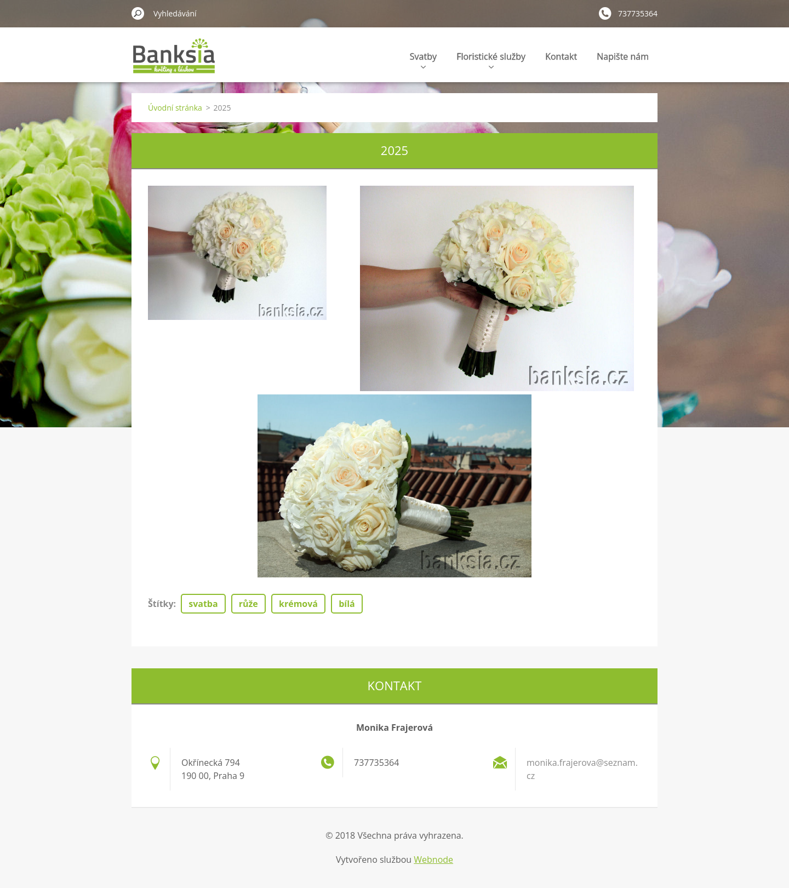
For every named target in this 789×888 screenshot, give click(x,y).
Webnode (433, 859)
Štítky (161, 604)
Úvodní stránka (175, 107)
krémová (298, 604)
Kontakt (561, 56)
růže (248, 604)
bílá (347, 604)
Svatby (423, 59)
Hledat (138, 13)
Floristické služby (491, 59)
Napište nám (623, 56)
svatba (203, 604)
